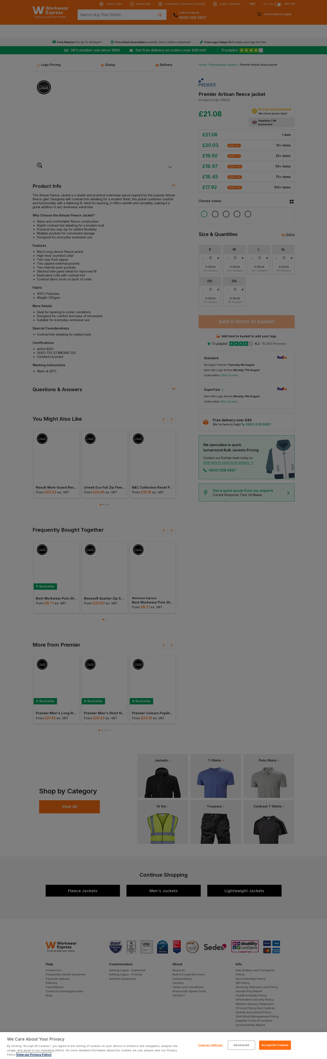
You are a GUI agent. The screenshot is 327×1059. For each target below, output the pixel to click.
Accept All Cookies (275, 1045)
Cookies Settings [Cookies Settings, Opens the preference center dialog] (210, 1045)
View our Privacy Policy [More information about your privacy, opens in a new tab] (34, 1054)
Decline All (241, 1045)
